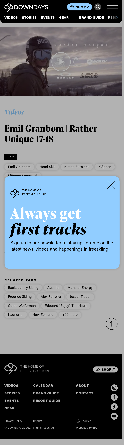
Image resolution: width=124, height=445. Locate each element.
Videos (11, 17)
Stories (29, 17)
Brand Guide (91, 17)
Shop (82, 7)
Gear (64, 17)
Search (98, 7)
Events (48, 17)
